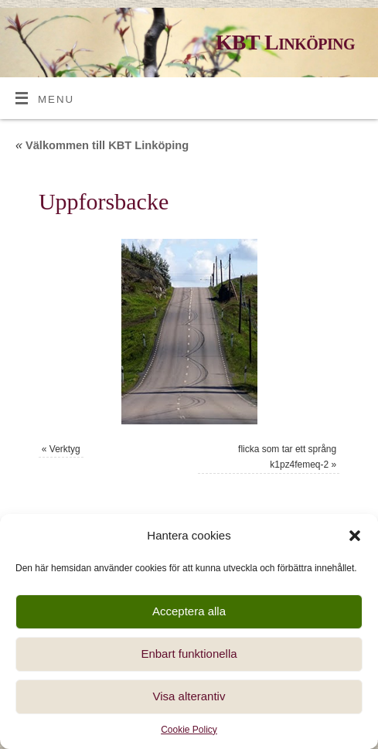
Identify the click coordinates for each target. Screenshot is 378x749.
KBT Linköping (285, 42)
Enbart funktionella (189, 653)
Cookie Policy (189, 729)
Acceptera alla (189, 611)
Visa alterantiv (189, 696)
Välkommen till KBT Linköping (102, 145)
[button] (355, 535)
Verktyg (64, 449)
